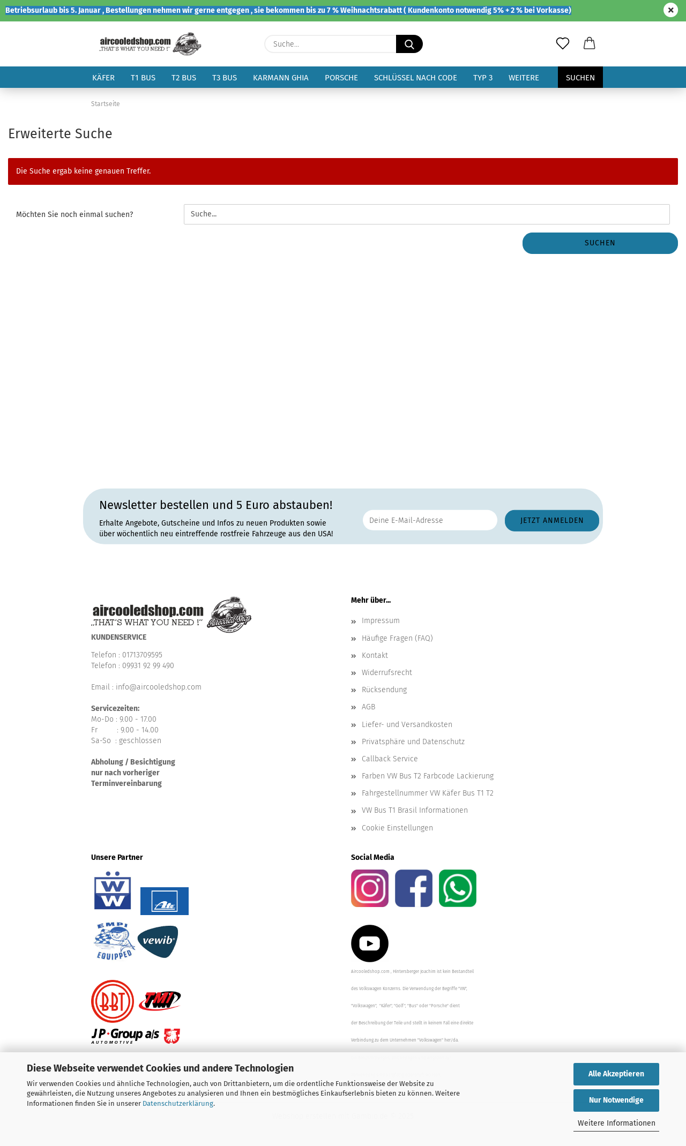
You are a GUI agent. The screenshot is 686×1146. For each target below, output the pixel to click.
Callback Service (390, 758)
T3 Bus (224, 78)
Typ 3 (483, 78)
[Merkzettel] (562, 43)
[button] (589, 43)
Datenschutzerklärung (178, 1103)
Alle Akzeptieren (616, 1073)
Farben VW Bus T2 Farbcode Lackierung (428, 776)
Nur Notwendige (616, 1100)
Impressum (381, 620)
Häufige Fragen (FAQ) (397, 638)
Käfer (103, 78)
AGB (368, 706)
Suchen (580, 78)
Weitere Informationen (616, 1123)
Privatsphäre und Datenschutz (413, 741)
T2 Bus (184, 78)
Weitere (524, 78)
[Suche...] (409, 44)
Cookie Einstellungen (397, 828)
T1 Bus (143, 78)
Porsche (341, 78)
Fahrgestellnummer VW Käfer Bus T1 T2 (428, 793)
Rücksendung (384, 689)
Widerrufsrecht (387, 672)
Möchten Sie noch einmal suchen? (74, 214)
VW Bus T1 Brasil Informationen (415, 810)
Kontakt (375, 655)
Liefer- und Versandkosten (407, 724)
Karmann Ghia (281, 78)
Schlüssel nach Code (415, 78)
